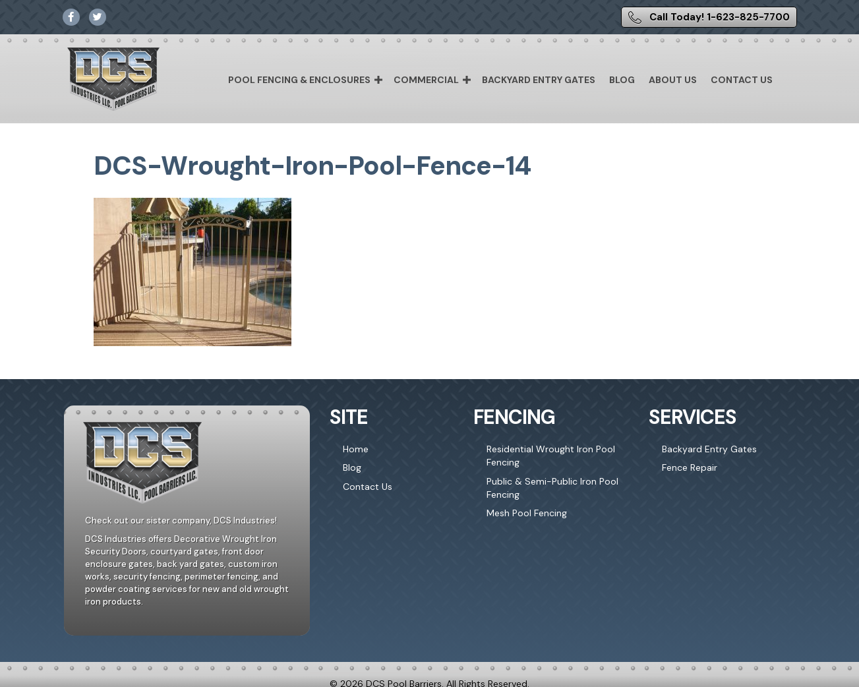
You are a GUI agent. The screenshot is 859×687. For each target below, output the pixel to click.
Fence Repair (689, 467)
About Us (673, 80)
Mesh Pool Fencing (527, 513)
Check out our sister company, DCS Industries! (181, 520)
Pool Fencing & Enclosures (299, 80)
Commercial (426, 80)
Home (356, 449)
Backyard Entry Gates (538, 80)
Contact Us (742, 80)
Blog (622, 80)
